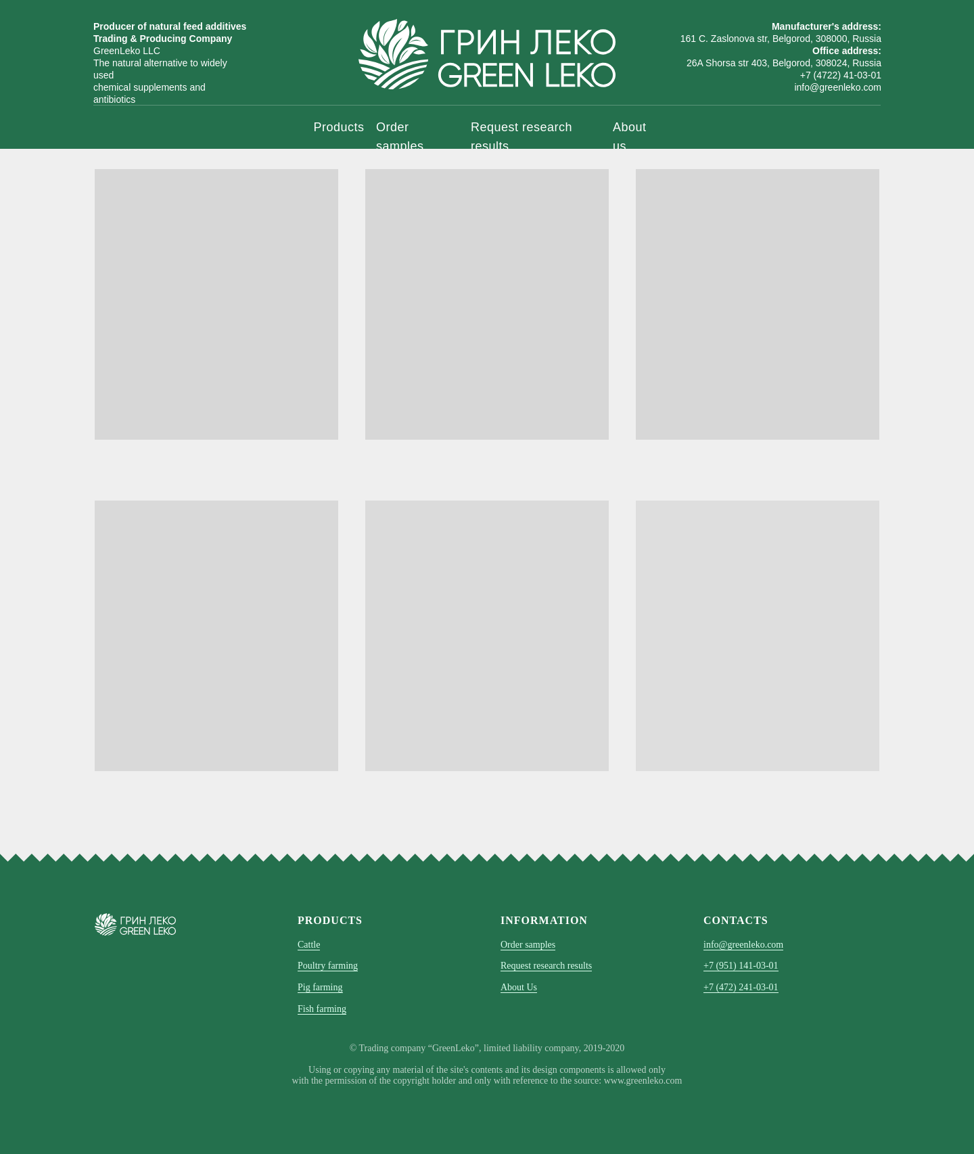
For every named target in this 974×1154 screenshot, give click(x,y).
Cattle (309, 945)
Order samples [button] (528, 945)
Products (339, 127)
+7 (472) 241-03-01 (741, 987)
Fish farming (322, 1009)
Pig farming (320, 987)
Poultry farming (328, 966)
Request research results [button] (546, 966)
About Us (519, 987)
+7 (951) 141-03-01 (741, 966)
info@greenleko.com (743, 945)
